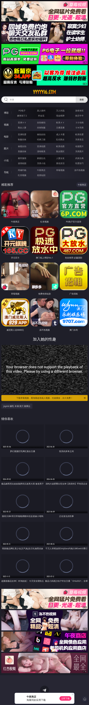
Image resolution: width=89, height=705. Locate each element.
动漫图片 (79, 146)
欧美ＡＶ (60, 122)
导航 (6, 172)
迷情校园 (22, 163)
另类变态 (79, 139)
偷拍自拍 (41, 134)
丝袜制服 (41, 127)
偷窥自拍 (22, 146)
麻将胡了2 (22, 115)
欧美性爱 (79, 134)
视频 (6, 124)
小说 (6, 160)
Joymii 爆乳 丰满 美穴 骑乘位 (16, 406)
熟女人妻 (22, 127)
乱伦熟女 (60, 139)
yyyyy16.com (44, 92)
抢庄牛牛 (79, 115)
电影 (6, 136)
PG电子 (22, 110)
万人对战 (60, 110)
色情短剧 (41, 175)
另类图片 (79, 151)
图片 (6, 148)
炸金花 (41, 115)
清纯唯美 (41, 151)
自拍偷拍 (41, 122)
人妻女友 (60, 158)
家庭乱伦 (41, 158)
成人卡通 (60, 134)
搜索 (82, 99)
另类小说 (41, 163)
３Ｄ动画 (79, 122)
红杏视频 (22, 175)
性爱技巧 (79, 163)
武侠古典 (79, 158)
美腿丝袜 (22, 151)
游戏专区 (79, 110)
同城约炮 (22, 170)
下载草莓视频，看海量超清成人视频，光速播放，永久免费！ (51, 398)
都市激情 (22, 158)
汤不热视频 (79, 170)
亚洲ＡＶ (22, 122)
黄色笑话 (60, 163)
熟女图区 (60, 151)
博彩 (6, 112)
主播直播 (60, 127)
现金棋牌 (60, 115)
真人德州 (41, 110)
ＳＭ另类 (79, 127)
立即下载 (65, 698)
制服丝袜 (22, 139)
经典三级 (41, 139)
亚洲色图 (41, 146)
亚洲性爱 (22, 134)
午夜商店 (41, 170)
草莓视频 (60, 170)
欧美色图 (60, 146)
